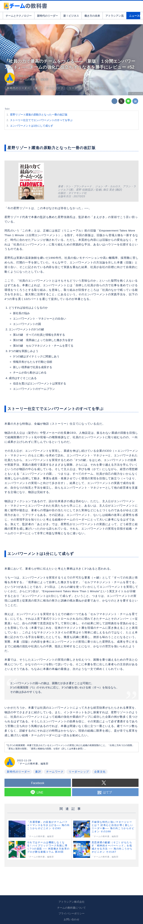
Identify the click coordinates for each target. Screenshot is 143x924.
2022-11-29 (23, 76)
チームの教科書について (71, 907)
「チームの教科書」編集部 (32, 79)
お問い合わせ (71, 919)
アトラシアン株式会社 (71, 901)
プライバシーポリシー (71, 913)
